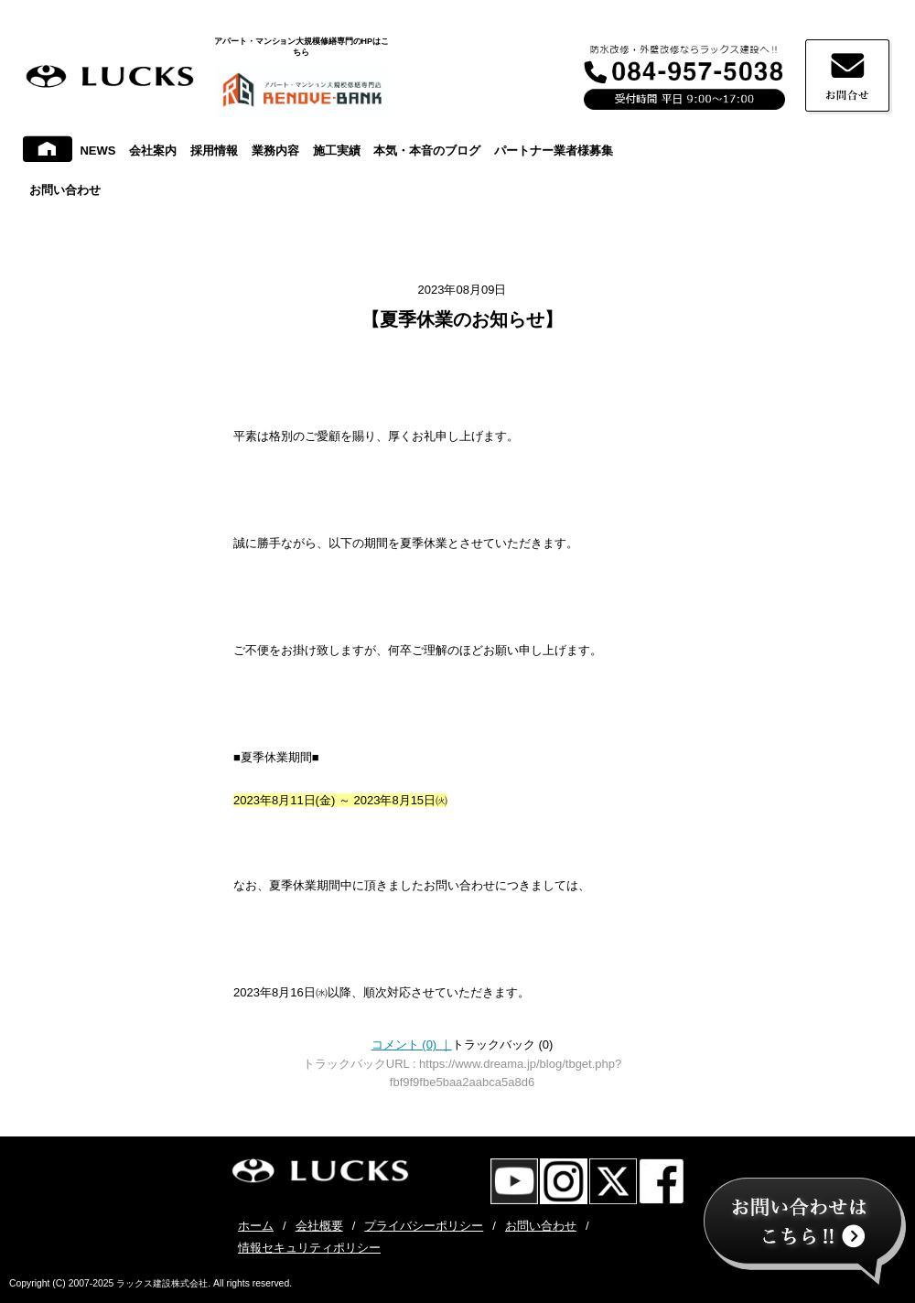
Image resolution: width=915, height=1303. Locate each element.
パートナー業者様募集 (553, 150)
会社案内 (153, 150)
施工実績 (337, 150)
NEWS (97, 150)
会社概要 (319, 1226)
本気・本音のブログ (426, 150)
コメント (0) (411, 1044)
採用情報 (214, 150)
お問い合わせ (65, 190)
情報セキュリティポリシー (309, 1248)
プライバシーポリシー (423, 1226)
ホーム (256, 1226)
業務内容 (275, 150)
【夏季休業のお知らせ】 (462, 319)
